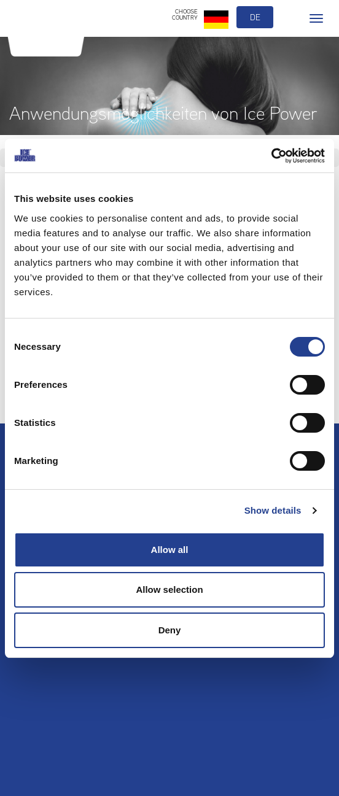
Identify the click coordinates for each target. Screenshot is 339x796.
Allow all (170, 549)
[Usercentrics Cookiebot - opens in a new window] (271, 156)
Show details (273, 510)
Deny (169, 630)
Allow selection (169, 589)
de (255, 17)
